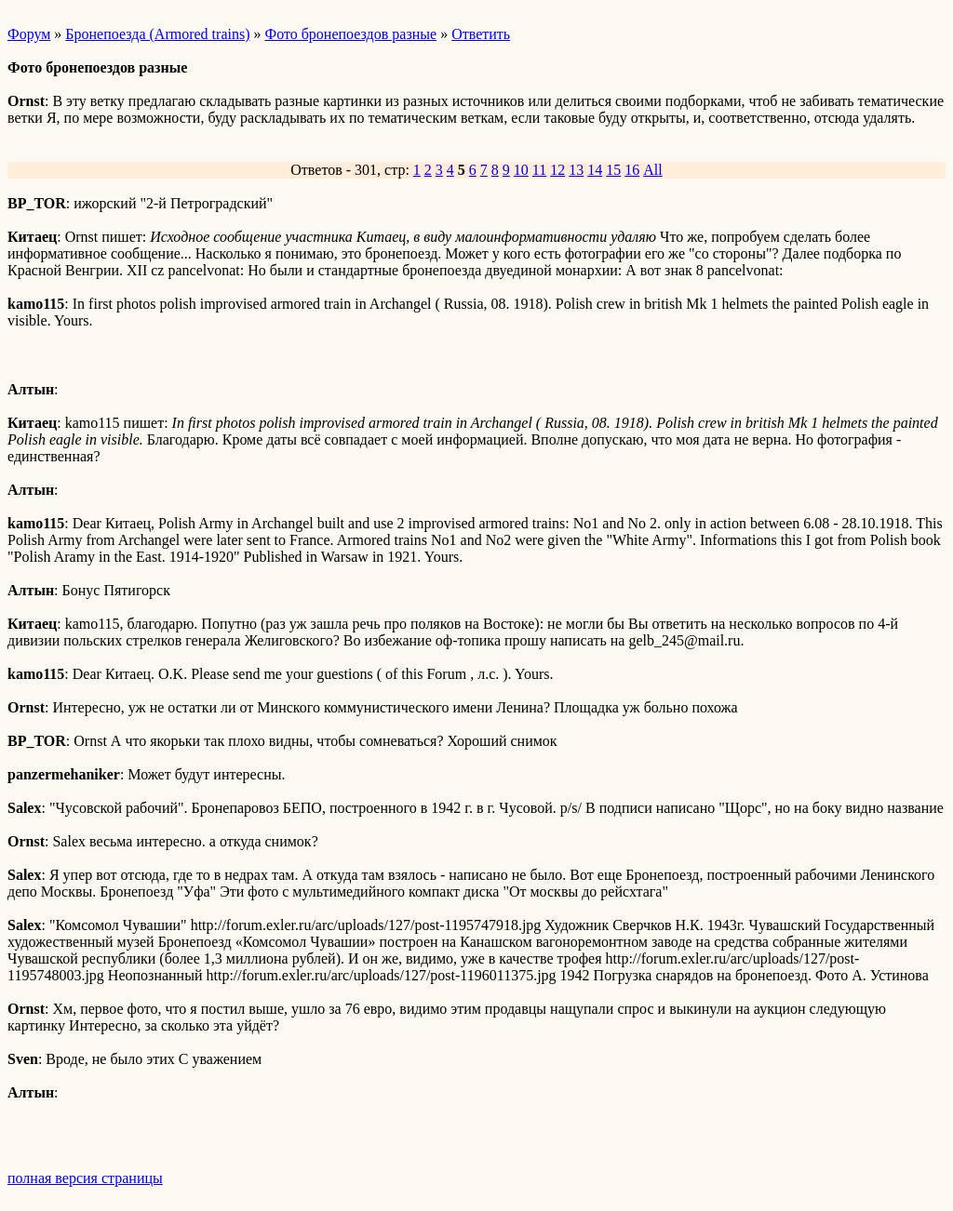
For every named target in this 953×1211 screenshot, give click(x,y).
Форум (28, 34)
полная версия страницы (85, 1178)
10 (521, 170)
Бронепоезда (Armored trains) (157, 34)
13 (576, 170)
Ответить (480, 34)
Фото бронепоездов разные (350, 34)
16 (631, 170)
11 (539, 170)
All (652, 170)
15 (613, 170)
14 (594, 170)
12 (557, 170)
